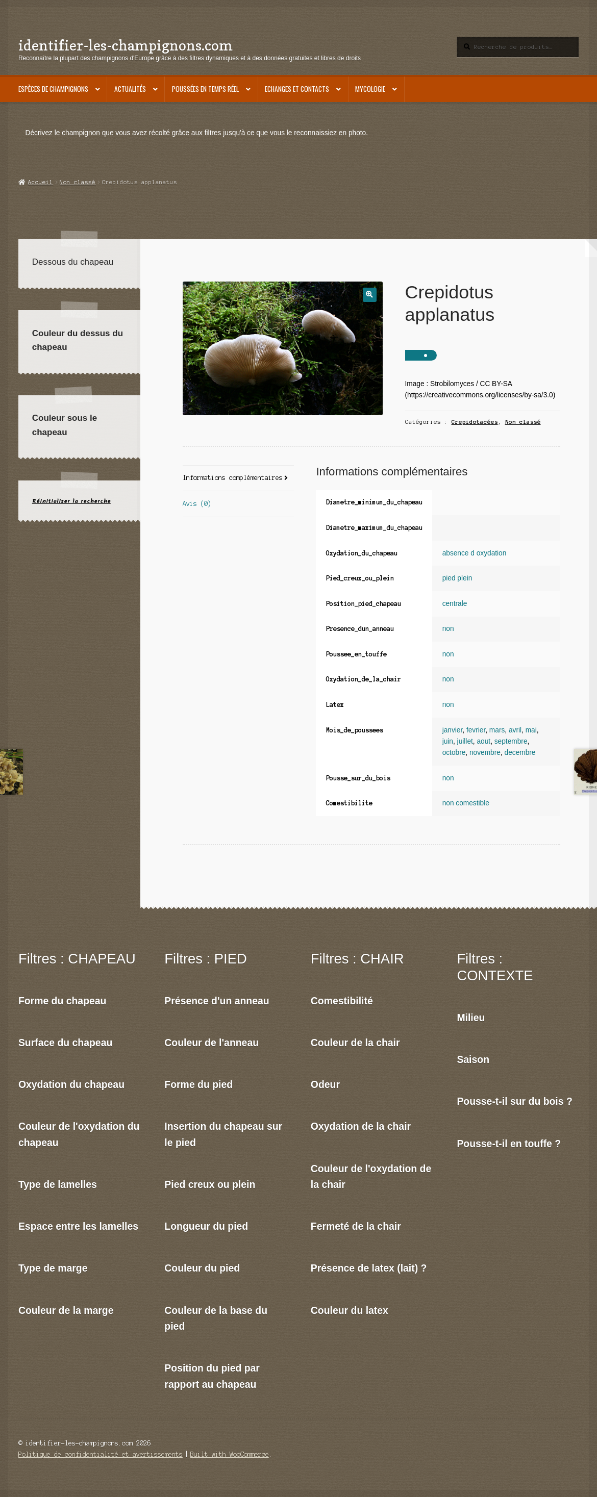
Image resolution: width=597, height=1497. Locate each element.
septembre (511, 741)
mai (531, 730)
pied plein (457, 578)
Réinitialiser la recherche (71, 501)
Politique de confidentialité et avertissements (100, 1454)
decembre (520, 752)
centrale (454, 603)
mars (497, 730)
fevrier (475, 730)
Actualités (130, 89)
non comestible (465, 803)
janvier (452, 730)
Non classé (77, 182)
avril (515, 730)
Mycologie (370, 89)
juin (447, 741)
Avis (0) (197, 503)
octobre (454, 752)
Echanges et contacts (297, 89)
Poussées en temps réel (205, 89)
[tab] (238, 479)
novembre (485, 752)
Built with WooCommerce (229, 1454)
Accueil (40, 182)
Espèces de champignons (53, 89)
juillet (465, 741)
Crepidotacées (475, 422)
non (448, 628)
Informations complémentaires (233, 477)
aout (483, 741)
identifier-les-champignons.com (125, 45)
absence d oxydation (474, 553)
